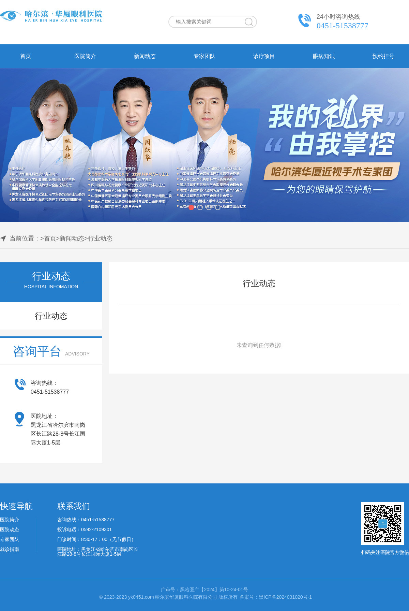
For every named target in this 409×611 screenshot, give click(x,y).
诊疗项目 (264, 56)
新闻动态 (145, 56)
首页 (25, 56)
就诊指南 (9, 549)
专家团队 (204, 56)
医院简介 (85, 56)
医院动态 (9, 529)
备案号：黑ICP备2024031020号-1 (276, 597)
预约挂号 (383, 56)
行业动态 (100, 238)
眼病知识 (324, 56)
